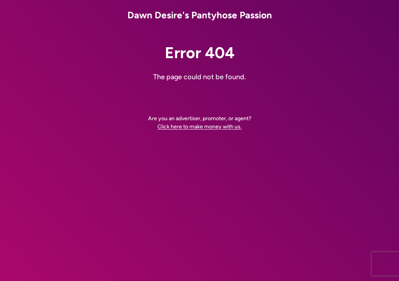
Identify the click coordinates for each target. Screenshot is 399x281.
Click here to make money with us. (199, 126)
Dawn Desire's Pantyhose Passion (199, 15)
